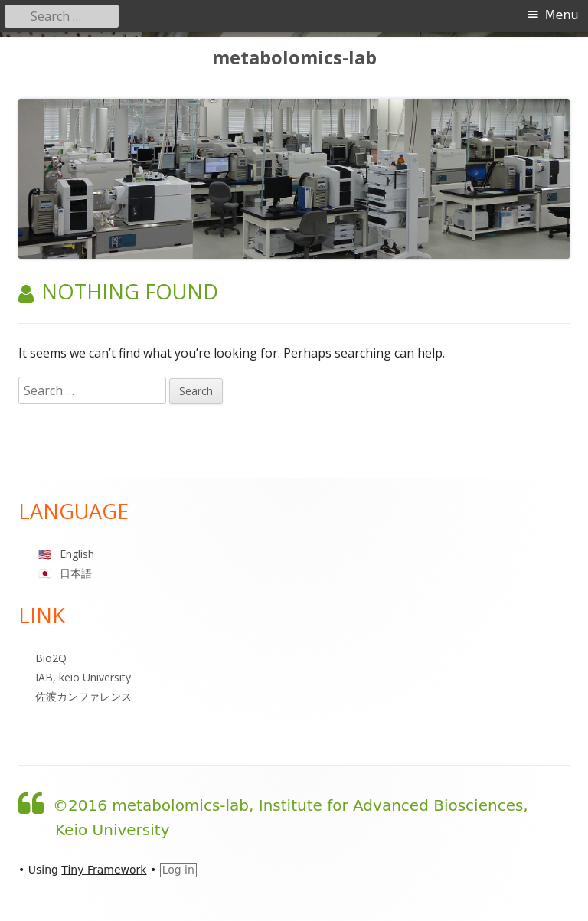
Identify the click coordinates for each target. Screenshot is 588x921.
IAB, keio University (83, 677)
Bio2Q (51, 658)
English (77, 554)
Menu (562, 15)
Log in (178, 870)
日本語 (76, 573)
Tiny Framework (103, 870)
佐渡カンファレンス (83, 696)
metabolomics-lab (294, 58)
